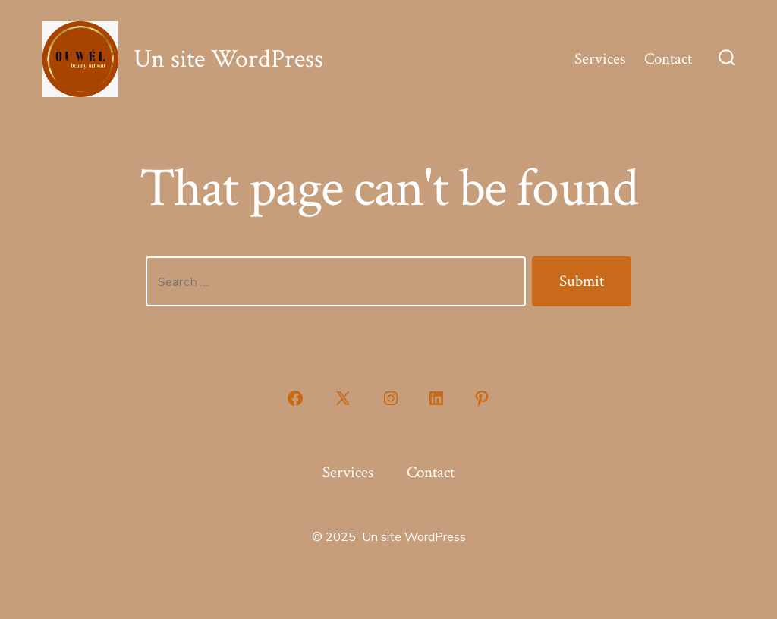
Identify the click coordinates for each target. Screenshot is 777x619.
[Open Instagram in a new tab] (391, 398)
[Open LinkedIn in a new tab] (436, 398)
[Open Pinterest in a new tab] (482, 398)
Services (599, 59)
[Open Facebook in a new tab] (295, 398)
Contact (668, 59)
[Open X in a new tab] (342, 398)
